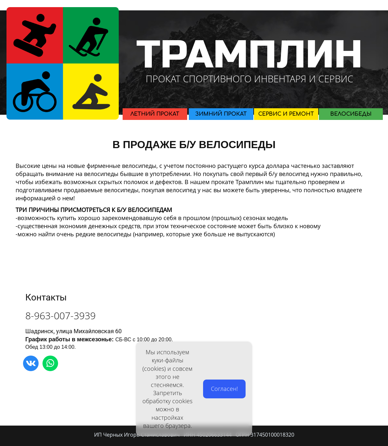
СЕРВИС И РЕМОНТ (286, 114)
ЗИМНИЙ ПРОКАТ (221, 114)
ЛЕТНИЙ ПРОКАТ (154, 114)
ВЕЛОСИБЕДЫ (350, 114)
